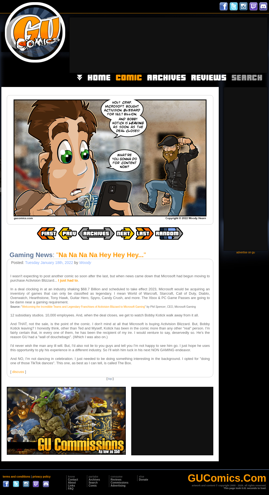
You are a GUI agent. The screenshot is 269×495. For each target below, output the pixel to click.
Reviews (116, 479)
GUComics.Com (227, 478)
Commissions (120, 482)
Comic (93, 485)
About (72, 482)
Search (93, 482)
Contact (73, 479)
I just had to (68, 280)
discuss (18, 372)
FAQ (71, 488)
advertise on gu (245, 252)
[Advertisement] (237, 44)
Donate (143, 479)
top (110, 378)
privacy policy (41, 476)
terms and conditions (16, 476)
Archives (94, 479)
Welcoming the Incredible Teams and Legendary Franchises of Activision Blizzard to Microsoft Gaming (83, 306)
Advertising (118, 485)
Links (71, 485)
